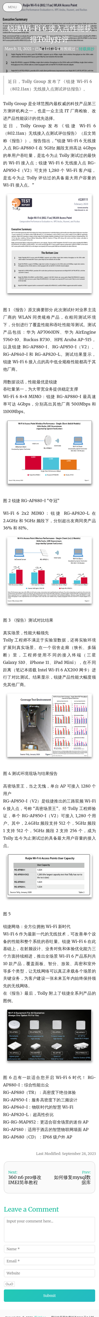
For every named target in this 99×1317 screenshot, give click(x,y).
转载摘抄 (86, 48)
